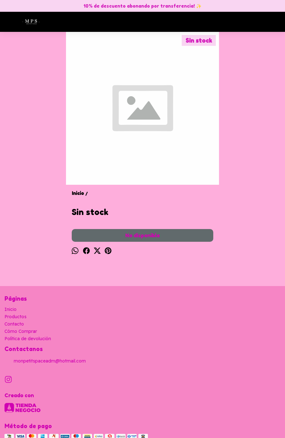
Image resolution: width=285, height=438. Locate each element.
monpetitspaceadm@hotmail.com (45, 361)
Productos (15, 317)
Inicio (10, 309)
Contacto (14, 324)
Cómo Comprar (20, 331)
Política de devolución (27, 338)
